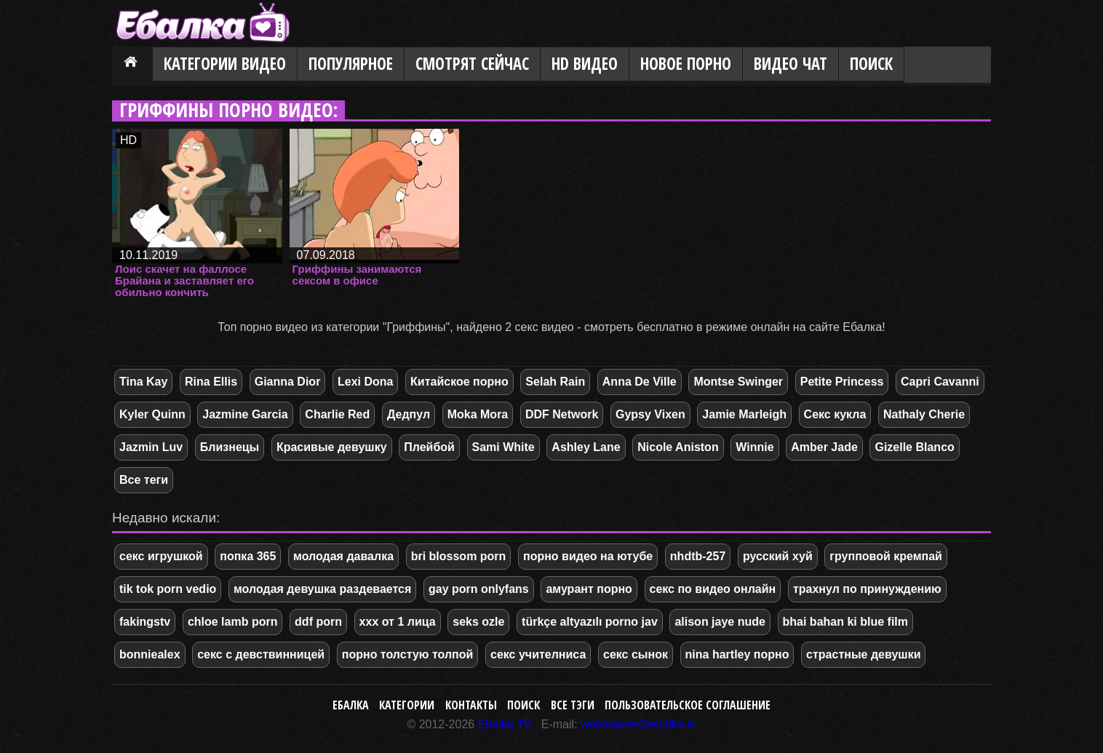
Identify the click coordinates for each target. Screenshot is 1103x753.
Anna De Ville (639, 381)
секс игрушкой (161, 556)
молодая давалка (343, 556)
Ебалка (351, 705)
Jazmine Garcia (244, 414)
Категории (406, 705)
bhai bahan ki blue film (845, 621)
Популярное (350, 63)
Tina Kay (143, 381)
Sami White (503, 447)
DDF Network (561, 414)
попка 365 (248, 556)
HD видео (585, 63)
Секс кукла (835, 414)
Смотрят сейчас (472, 63)
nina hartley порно (737, 654)
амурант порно (589, 589)
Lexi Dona (365, 381)
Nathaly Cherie (924, 414)
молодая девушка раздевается (322, 589)
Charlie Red (337, 414)
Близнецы (230, 447)
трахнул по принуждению (867, 589)
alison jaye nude (719, 621)
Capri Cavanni (940, 381)
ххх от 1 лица (397, 621)
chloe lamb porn (233, 621)
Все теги (143, 480)
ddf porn (318, 621)
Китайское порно (459, 381)
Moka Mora (478, 414)
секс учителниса (538, 654)
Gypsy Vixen (650, 414)
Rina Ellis (211, 381)
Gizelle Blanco (914, 447)
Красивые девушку (331, 447)
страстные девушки (863, 654)
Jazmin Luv (151, 447)
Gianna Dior (288, 381)
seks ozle (478, 621)
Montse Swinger (738, 381)
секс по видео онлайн (713, 589)
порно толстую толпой (408, 654)
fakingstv (144, 621)
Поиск (871, 63)
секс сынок (635, 654)
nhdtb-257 (697, 556)
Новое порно (685, 63)
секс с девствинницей (260, 654)
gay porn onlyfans (479, 589)
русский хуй (778, 556)
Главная (132, 65)
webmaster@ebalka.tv (638, 724)
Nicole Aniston (677, 447)
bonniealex (149, 654)
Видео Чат (790, 63)
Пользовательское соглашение (687, 705)
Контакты (471, 705)
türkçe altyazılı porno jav (590, 621)
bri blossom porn (458, 556)
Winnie (754, 447)
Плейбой (429, 447)
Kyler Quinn (152, 414)
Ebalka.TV (505, 724)
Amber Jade (824, 447)
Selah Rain (555, 381)
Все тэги (572, 705)
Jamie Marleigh (744, 414)
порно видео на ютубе (588, 556)
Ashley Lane (586, 447)
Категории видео (225, 63)
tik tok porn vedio (167, 589)
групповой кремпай (885, 556)
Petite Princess (842, 381)
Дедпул (408, 414)
